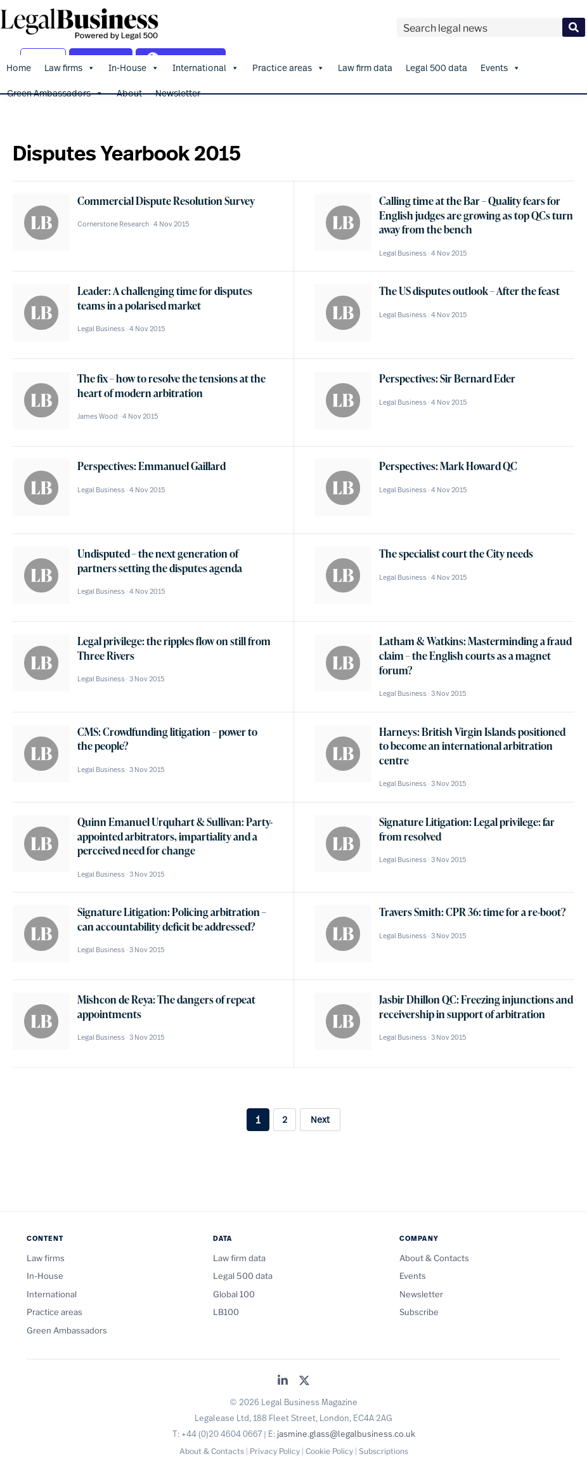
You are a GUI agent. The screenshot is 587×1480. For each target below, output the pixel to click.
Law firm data (365, 66)
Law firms (69, 66)
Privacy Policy (275, 1450)
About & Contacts (434, 1257)
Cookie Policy (329, 1450)
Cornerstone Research (113, 223)
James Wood (97, 415)
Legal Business (403, 251)
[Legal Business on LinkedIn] (282, 1380)
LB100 (226, 1311)
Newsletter (177, 92)
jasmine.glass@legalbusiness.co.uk (346, 1432)
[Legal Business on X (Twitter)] (304, 1380)
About (129, 92)
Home (18, 66)
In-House (133, 66)
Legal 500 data (436, 66)
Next (320, 1119)
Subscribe (419, 1311)
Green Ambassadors (55, 92)
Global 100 (234, 1293)
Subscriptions (383, 1450)
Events (500, 66)
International (205, 66)
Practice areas (288, 66)
